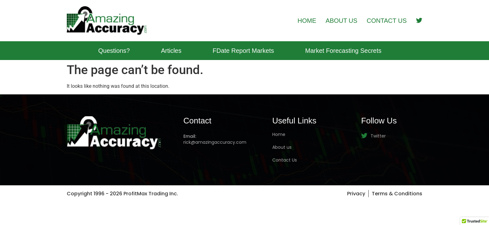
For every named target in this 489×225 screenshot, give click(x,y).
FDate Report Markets (243, 51)
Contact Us (387, 21)
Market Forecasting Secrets (343, 51)
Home (307, 21)
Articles (171, 51)
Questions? (114, 51)
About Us (341, 21)
